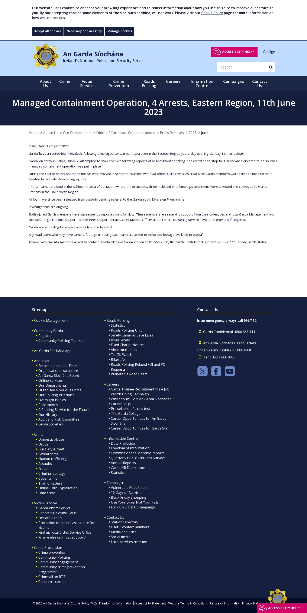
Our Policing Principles (56, 395)
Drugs (43, 444)
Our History (47, 414)
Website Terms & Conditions (188, 603)
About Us (50, 132)
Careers (113, 384)
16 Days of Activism (126, 492)
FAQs (94, 603)
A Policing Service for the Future (64, 409)
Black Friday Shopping (128, 497)
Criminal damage (51, 473)
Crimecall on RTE (51, 576)
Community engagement (58, 562)
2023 (192, 132)
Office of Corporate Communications (125, 132)
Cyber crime (47, 478)
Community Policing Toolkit (60, 340)
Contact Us (115, 517)
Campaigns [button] (233, 81)
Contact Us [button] (259, 83)
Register (45, 335)
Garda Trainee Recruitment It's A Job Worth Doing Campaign (140, 391)
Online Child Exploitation (58, 488)
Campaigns (116, 482)
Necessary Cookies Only (84, 31)
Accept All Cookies (47, 31)
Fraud (43, 468)
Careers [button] (173, 81)
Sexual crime (48, 454)
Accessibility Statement (150, 603)
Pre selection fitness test (130, 408)
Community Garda (48, 330)
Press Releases (172, 132)
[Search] (242, 67)
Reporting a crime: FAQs (57, 513)
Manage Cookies (119, 31)
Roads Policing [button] (149, 83)
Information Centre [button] (202, 83)
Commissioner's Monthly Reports (137, 453)
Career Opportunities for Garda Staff (140, 428)
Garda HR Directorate (128, 467)
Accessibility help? (238, 52)
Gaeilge (269, 51)
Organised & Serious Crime (59, 390)
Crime (38, 434)
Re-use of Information (225, 603)
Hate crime (47, 493)
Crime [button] (64, 81)
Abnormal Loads (124, 349)
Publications (48, 404)
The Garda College (125, 413)
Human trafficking (52, 458)
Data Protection (123, 443)
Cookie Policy (212, 12)
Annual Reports (123, 462)
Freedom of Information (130, 448)
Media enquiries (123, 532)
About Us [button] (45, 83)
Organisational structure (58, 370)
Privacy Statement (254, 603)
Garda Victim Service (54, 508)
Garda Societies (50, 424)
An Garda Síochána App (52, 350)
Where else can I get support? (62, 537)
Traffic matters (50, 483)
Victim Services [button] (88, 83)
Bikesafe (118, 359)
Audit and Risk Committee (58, 419)
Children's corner (52, 581)
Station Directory (124, 522)
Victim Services (46, 503)
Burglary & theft (51, 449)
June (205, 132)
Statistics (118, 325)
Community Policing (54, 557)
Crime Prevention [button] (119, 83)
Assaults (45, 463)
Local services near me (129, 541)
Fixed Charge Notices (128, 344)
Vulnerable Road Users (129, 374)
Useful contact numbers (130, 527)
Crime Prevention (48, 547)
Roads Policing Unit (126, 330)
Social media (120, 536)
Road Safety (120, 340)
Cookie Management (51, 320)
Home (33, 132)
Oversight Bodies (52, 400)
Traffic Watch (121, 354)
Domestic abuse (51, 439)
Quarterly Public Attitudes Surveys (138, 458)
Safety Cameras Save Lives (132, 335)
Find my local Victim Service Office (64, 532)
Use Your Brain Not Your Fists (135, 502)
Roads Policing (118, 320)
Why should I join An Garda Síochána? (141, 399)
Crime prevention (52, 552)
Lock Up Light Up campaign (133, 507)
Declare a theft (50, 517)
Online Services (50, 380)
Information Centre (122, 438)
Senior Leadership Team (58, 365)
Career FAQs (121, 404)
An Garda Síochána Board (58, 375)
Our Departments (77, 132)
